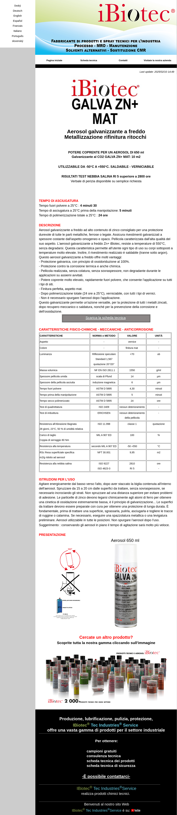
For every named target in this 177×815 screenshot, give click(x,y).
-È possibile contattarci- (106, 776)
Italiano (17, 31)
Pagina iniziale (54, 60)
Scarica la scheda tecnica (106, 318)
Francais (17, 25)
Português (18, 36)
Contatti (123, 60)
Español (17, 20)
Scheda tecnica (88, 60)
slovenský (17, 41)
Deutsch (17, 10)
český (17, 5)
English (17, 15)
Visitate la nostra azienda (157, 60)
